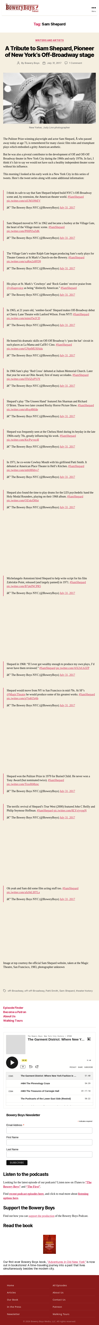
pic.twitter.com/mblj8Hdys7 (23, 470)
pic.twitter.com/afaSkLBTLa (23, 892)
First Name (12, 1137)
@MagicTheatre (16, 694)
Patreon (57, 1306)
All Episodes (60, 1285)
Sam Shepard (67, 990)
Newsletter (13, 1314)
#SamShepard (76, 197)
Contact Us (59, 1299)
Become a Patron (14, 1012)
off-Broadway (15, 990)
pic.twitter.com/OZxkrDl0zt (23, 500)
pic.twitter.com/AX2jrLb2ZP (72, 668)
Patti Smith (52, 990)
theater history (84, 990)
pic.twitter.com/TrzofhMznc (23, 784)
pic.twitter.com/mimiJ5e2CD (23, 318)
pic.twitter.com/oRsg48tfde (22, 409)
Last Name (12, 1149)
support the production (41, 1216)
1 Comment (75, 62)
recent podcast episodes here (26, 1194)
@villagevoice (15, 288)
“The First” (33, 1187)
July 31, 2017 (54, 62)
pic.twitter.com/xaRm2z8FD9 (24, 261)
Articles (11, 1292)
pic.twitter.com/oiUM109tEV (24, 201)
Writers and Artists (49, 40)
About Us (9, 1016)
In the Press (14, 1306)
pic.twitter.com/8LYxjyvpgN (70, 810)
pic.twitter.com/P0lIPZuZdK (23, 231)
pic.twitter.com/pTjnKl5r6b (22, 698)
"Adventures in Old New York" (66, 1262)
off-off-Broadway (34, 990)
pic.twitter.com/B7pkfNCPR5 (24, 586)
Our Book (12, 1299)
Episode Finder (13, 1007)
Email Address (15, 1125)
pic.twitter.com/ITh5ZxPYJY (23, 379)
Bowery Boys (32, 62)
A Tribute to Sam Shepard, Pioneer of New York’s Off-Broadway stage (49, 51)
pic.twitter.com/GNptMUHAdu (25, 349)
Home (10, 1285)
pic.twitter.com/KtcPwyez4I (23, 440)
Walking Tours (13, 1020)
